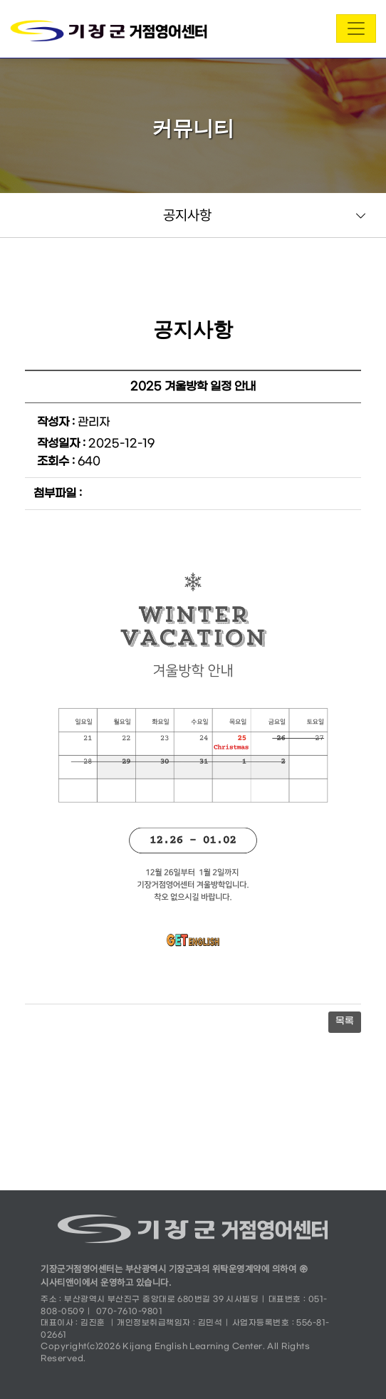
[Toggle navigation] (356, 28)
